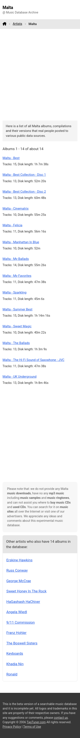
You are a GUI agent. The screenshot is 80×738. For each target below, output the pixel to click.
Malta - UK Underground (19, 377)
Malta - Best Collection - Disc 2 (24, 192)
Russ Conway (17, 570)
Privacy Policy (12, 726)
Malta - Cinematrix (16, 208)
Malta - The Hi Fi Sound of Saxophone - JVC (33, 360)
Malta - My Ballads (16, 259)
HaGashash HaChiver (23, 601)
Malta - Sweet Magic (17, 326)
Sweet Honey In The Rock (26, 591)
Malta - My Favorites (17, 276)
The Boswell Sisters (22, 643)
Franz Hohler (16, 633)
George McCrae (18, 581)
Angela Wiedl (16, 612)
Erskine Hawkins (19, 560)
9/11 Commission (20, 622)
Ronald (11, 674)
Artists (17, 24)
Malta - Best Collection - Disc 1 (24, 175)
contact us (61, 717)
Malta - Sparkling (14, 292)
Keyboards (14, 653)
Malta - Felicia (12, 225)
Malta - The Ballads (16, 343)
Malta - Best (11, 158)
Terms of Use (32, 726)
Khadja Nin (15, 664)
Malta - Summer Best (17, 309)
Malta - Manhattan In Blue (21, 242)
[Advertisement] (40, 74)
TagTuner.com (36, 722)
